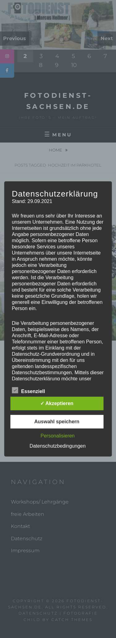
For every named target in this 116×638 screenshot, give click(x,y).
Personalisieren (58, 435)
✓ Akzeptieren (57, 403)
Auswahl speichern (56, 421)
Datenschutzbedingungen (57, 446)
